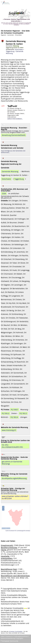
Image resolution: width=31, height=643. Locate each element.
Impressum (9, 636)
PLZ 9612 (5, 413)
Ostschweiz (19, 49)
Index (2, 636)
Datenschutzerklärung (8, 638)
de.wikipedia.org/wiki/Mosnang (14, 478)
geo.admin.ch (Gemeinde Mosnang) (12, 463)
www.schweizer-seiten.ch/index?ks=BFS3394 (15, 497)
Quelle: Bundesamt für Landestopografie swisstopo (18, 530)
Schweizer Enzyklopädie (15, 631)
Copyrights (19, 638)
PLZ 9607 (14, 409)
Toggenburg (10, 51)
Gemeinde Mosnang (10, 171)
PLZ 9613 (23, 413)
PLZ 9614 (14, 417)
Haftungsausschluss (21, 636)
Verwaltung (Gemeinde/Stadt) (13, 135)
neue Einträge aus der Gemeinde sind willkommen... (13, 151)
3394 (4, 193)
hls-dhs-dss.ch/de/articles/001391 (12, 446)
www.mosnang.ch (9, 430)
